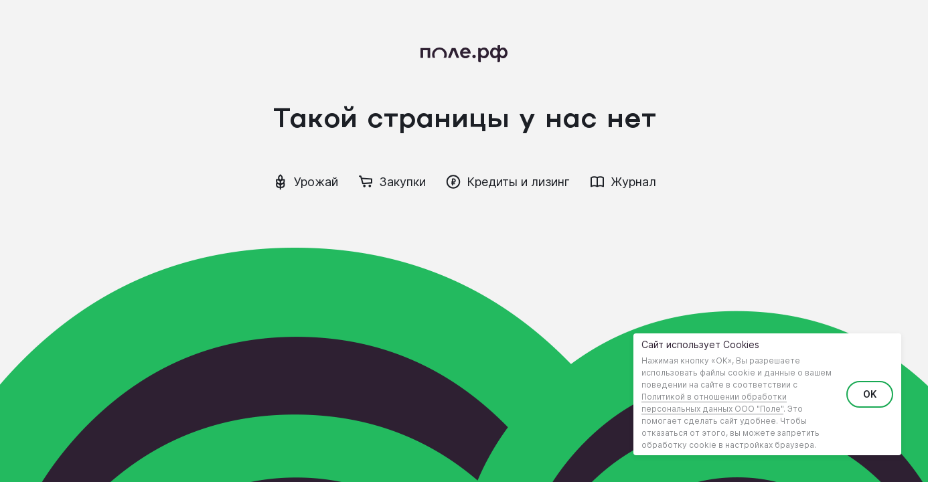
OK (869, 394)
